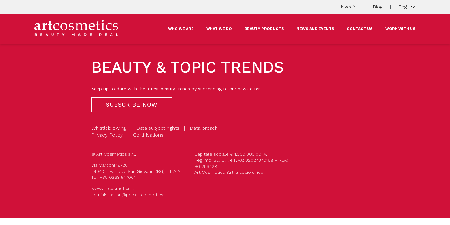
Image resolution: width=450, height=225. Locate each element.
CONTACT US (360, 29)
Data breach (204, 128)
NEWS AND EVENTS (315, 29)
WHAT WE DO (219, 29)
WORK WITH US (400, 29)
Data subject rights (157, 128)
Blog (377, 7)
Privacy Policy (107, 135)
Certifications (148, 135)
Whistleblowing (108, 128)
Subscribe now (132, 104)
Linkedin (347, 7)
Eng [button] (403, 6)
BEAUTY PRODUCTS (264, 29)
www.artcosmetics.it (112, 188)
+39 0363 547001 (117, 177)
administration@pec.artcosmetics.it (129, 194)
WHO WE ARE (181, 29)
